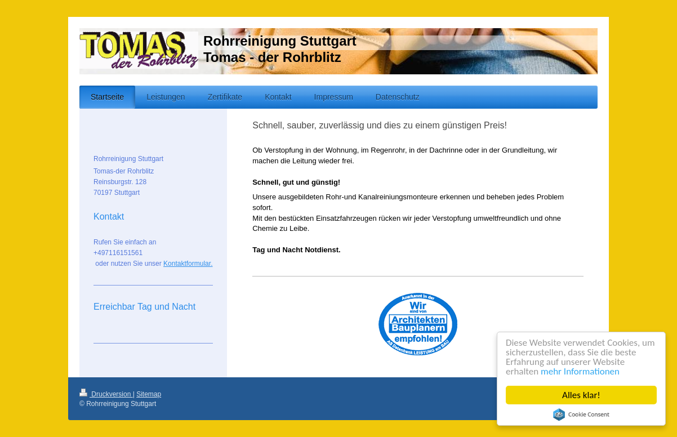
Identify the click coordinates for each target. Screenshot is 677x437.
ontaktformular (189, 263)
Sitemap (148, 394)
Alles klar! (581, 395)
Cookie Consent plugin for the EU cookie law (581, 414)
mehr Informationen (580, 371)
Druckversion (106, 394)
